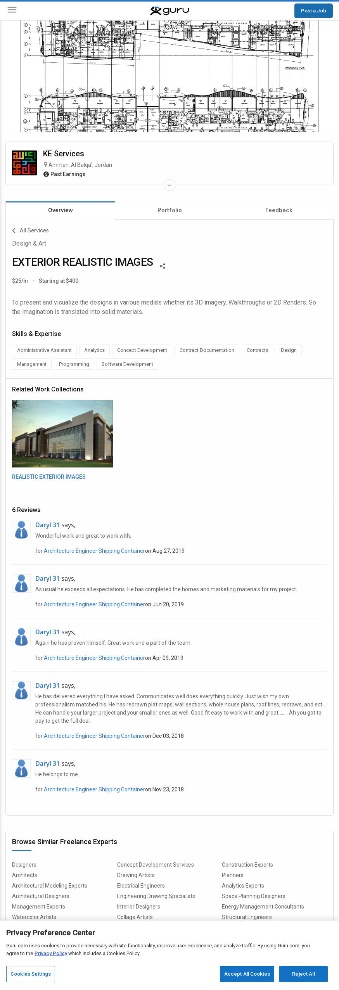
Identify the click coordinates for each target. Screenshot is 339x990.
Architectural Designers (40, 896)
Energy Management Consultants (263, 906)
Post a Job (313, 10)
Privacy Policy (51, 953)
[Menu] (12, 11)
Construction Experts (247, 865)
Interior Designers (138, 906)
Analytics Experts (243, 886)
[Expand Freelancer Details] (169, 185)
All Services (30, 231)
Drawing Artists (136, 875)
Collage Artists (135, 917)
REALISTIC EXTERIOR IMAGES (49, 477)
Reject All (303, 974)
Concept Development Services (155, 865)
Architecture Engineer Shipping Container (94, 551)
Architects (24, 875)
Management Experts (38, 906)
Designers (24, 865)
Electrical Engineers (141, 886)
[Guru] (169, 11)
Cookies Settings (30, 974)
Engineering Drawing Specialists (156, 896)
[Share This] (162, 265)
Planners (233, 875)
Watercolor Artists (34, 917)
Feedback (278, 210)
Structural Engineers (247, 917)
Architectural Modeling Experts (49, 886)
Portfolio (169, 210)
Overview (60, 210)
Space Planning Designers (253, 896)
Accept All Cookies (247, 974)
